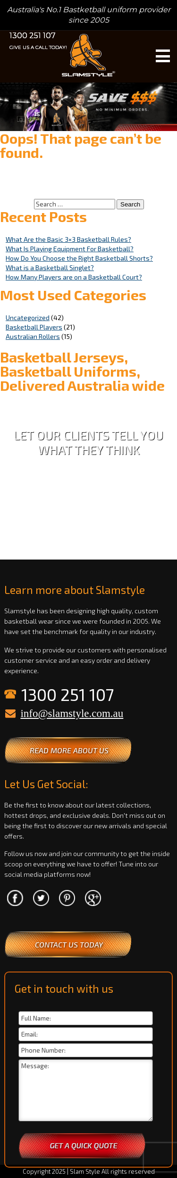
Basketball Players (34, 327)
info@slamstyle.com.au (71, 713)
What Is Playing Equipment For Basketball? (70, 249)
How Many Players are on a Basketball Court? (74, 277)
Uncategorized (28, 317)
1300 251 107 (32, 35)
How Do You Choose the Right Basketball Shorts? (79, 258)
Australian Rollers (33, 336)
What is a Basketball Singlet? (50, 268)
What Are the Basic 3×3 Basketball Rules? (68, 239)
